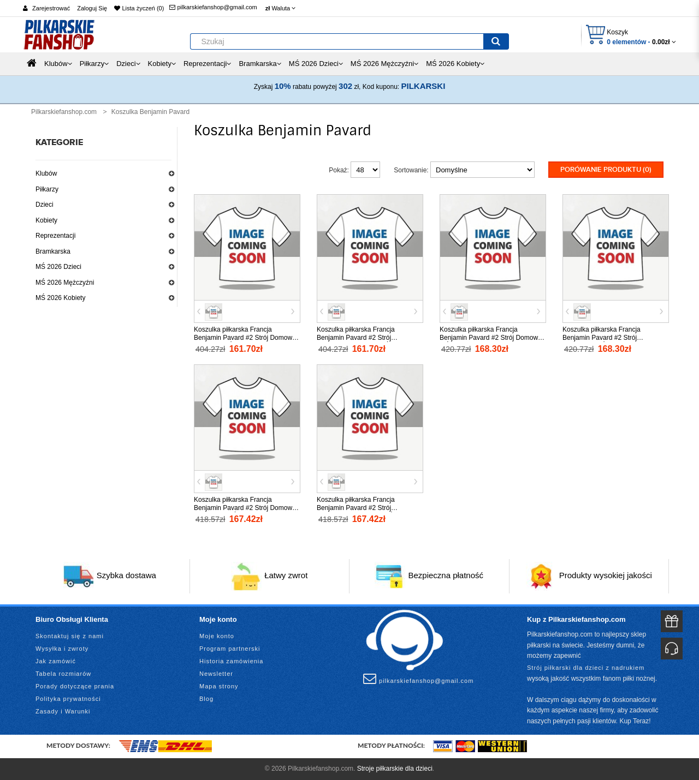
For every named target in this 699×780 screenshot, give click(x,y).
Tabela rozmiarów (63, 673)
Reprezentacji (55, 235)
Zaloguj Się (92, 8)
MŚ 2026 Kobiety (60, 298)
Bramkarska (52, 251)
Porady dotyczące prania (74, 686)
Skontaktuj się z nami (69, 636)
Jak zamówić (55, 661)
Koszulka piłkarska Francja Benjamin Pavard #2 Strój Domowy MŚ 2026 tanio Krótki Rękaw (490, 338)
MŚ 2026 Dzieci (58, 267)
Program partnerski (229, 648)
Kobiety (46, 220)
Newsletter (216, 673)
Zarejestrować (51, 8)
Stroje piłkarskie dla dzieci (395, 768)
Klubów (46, 173)
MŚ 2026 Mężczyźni (64, 282)
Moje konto (216, 636)
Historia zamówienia (231, 661)
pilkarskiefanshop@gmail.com (213, 7)
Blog (206, 698)
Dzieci (44, 204)
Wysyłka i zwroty (61, 648)
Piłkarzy (46, 189)
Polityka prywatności (68, 698)
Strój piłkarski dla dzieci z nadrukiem (585, 667)
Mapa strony (219, 686)
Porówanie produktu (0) (605, 169)
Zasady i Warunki (63, 711)
